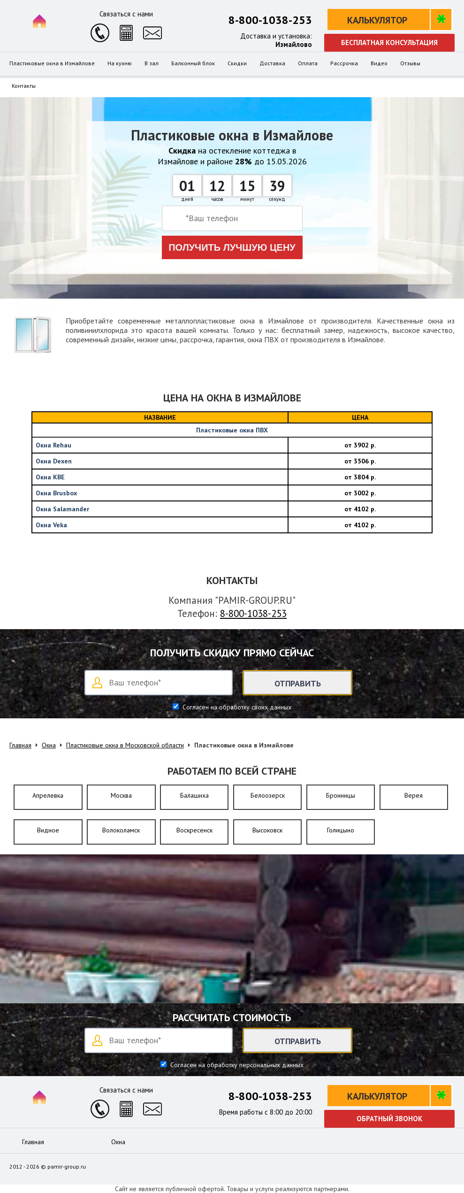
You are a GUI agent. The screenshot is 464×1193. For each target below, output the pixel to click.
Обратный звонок (389, 1118)
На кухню (119, 63)
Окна (49, 745)
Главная (20, 745)
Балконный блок (193, 63)
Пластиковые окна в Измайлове (52, 63)
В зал (152, 63)
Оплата (308, 63)
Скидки (237, 63)
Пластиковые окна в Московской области (125, 745)
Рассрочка (344, 63)
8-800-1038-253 (270, 20)
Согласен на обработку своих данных (236, 707)
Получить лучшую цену (232, 247)
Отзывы (410, 63)
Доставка (272, 63)
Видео (379, 63)
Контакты (24, 86)
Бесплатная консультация (389, 42)
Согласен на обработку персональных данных (236, 1065)
